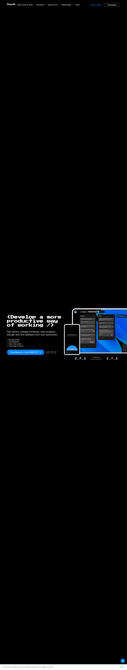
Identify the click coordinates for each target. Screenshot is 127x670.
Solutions (40, 5)
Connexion (111, 5)
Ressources (53, 5)
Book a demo (96, 5)
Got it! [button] (122, 667)
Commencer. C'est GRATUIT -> (25, 352)
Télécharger (66, 5)
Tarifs (77, 5)
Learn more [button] (50, 667)
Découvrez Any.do (25, 5)
